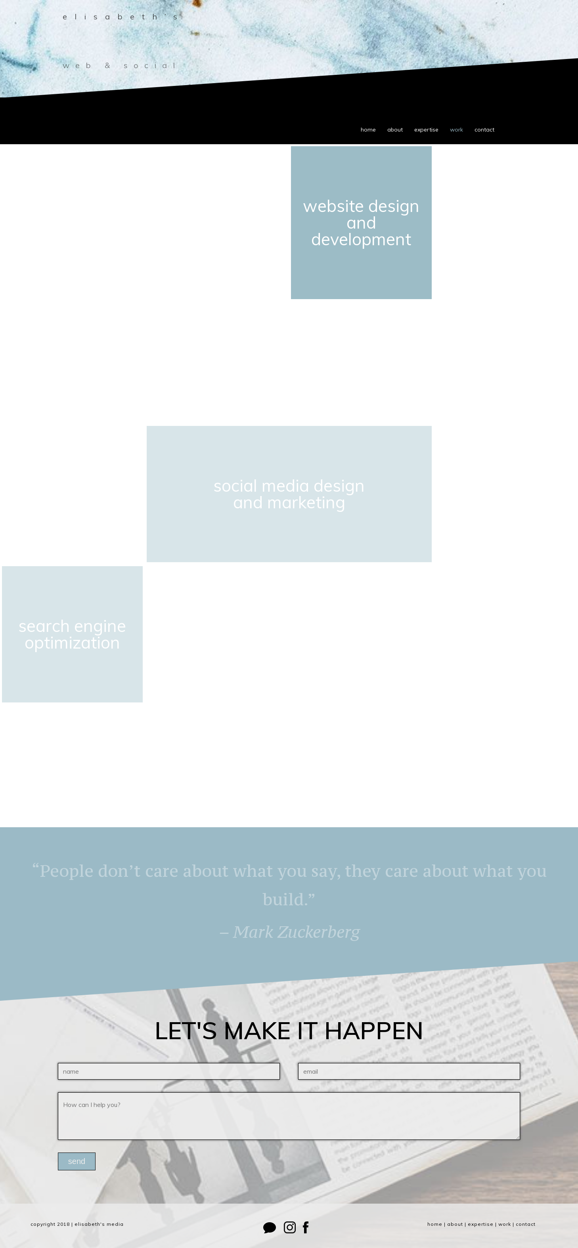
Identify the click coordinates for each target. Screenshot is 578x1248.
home (368, 129)
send (76, 1161)
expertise (426, 129)
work (456, 129)
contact (484, 129)
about (395, 129)
